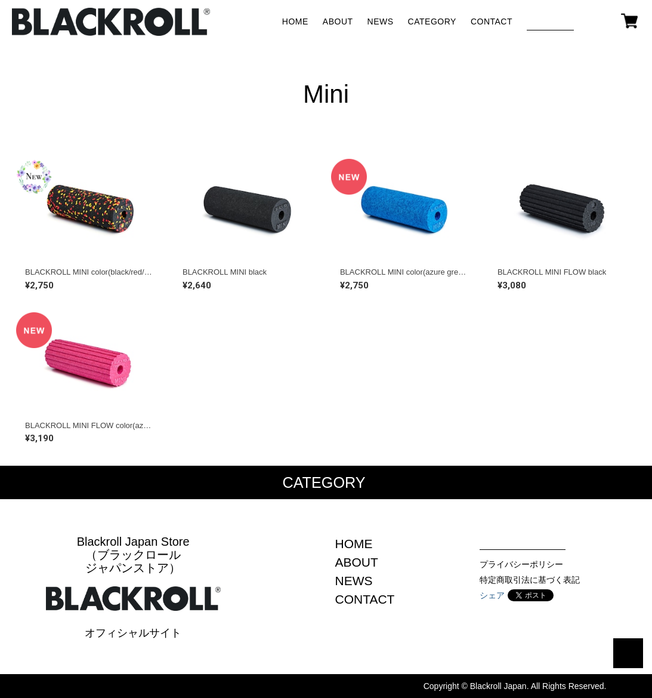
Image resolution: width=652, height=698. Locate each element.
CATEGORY (432, 21)
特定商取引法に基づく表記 (530, 580)
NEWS (380, 21)
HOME (295, 21)
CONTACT (491, 21)
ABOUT (338, 21)
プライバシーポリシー (521, 564)
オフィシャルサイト (133, 633)
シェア (492, 595)
